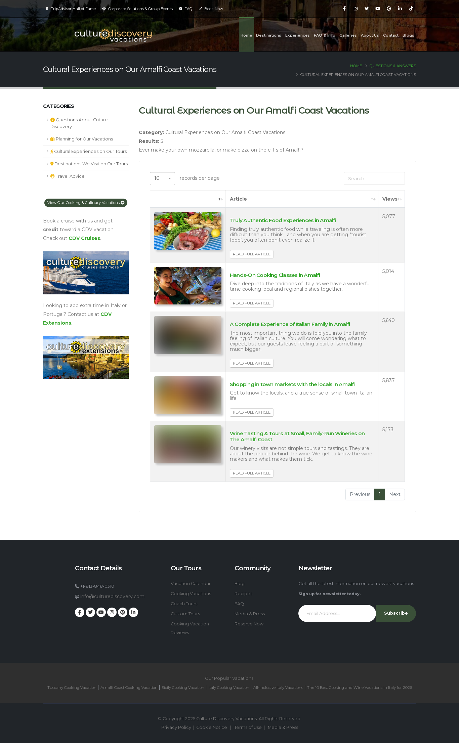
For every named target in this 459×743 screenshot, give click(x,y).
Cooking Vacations (191, 593)
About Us (370, 35)
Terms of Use (248, 727)
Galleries (348, 35)
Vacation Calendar (191, 583)
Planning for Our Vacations (81, 138)
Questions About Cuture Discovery (79, 123)
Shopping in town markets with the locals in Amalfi (292, 384)
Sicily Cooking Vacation (183, 687)
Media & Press (250, 613)
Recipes (243, 593)
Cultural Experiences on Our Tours (88, 151)
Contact (391, 35)
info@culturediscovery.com (112, 596)
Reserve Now (249, 623)
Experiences (297, 35)
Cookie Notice (211, 727)
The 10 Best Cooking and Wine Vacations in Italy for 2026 (359, 687)
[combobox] (162, 178)
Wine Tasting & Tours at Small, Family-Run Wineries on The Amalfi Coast (297, 436)
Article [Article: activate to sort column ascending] (238, 199)
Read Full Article (251, 254)
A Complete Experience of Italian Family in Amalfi (290, 324)
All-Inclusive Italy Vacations (278, 687)
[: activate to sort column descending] (188, 199)
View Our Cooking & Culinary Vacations (85, 202)
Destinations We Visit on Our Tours (89, 163)
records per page (185, 178)
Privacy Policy (176, 727)
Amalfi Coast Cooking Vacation (129, 687)
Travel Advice (67, 176)
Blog (240, 583)
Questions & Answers (393, 66)
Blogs (408, 35)
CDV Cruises (84, 238)
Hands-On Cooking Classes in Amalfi (275, 275)
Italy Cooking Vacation (228, 687)
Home (246, 35)
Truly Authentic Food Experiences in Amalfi (283, 220)
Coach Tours (184, 603)
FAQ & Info (324, 35)
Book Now (211, 8)
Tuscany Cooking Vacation (71, 687)
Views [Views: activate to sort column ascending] (390, 199)
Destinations (268, 35)
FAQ (186, 8)
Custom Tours (185, 613)
